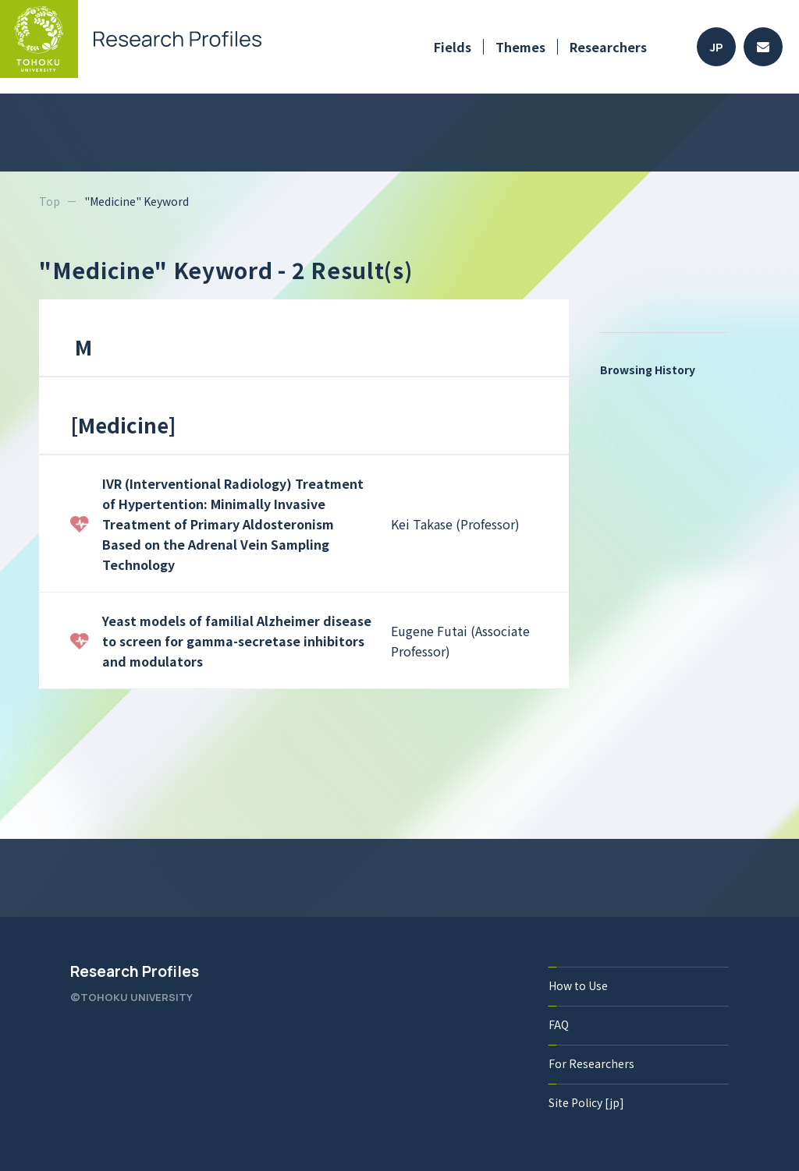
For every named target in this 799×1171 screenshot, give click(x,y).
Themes (520, 46)
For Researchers (591, 1063)
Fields (452, 46)
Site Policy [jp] (586, 1102)
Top (49, 201)
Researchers (608, 46)
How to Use (578, 985)
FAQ (559, 1024)
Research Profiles (134, 971)
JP (716, 47)
